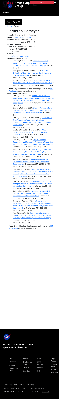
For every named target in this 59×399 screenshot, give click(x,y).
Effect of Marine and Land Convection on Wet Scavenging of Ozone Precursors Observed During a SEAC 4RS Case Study (32, 110)
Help (39, 371)
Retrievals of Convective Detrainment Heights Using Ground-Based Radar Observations (31, 161)
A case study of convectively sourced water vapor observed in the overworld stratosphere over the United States (32, 193)
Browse (40, 368)
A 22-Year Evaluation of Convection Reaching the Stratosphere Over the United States (32, 73)
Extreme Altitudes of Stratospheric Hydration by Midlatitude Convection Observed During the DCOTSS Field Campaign (31, 63)
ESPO (11, 359)
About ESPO (13, 365)
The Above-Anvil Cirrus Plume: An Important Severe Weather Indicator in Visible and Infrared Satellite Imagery (32, 183)
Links (39, 359)
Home (9, 26)
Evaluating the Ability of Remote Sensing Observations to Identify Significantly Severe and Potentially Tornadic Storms (32, 151)
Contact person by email (22, 37)
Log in (42, 2)
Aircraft (26, 368)
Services (26, 359)
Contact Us (45, 392)
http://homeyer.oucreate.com (19, 56)
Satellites (26, 371)
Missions (12, 362)
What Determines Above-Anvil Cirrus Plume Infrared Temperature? (30, 132)
